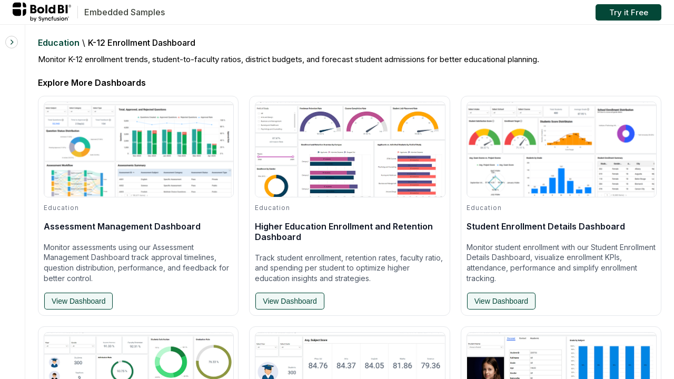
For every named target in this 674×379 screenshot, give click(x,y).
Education (59, 42)
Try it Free (628, 12)
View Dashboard (78, 301)
